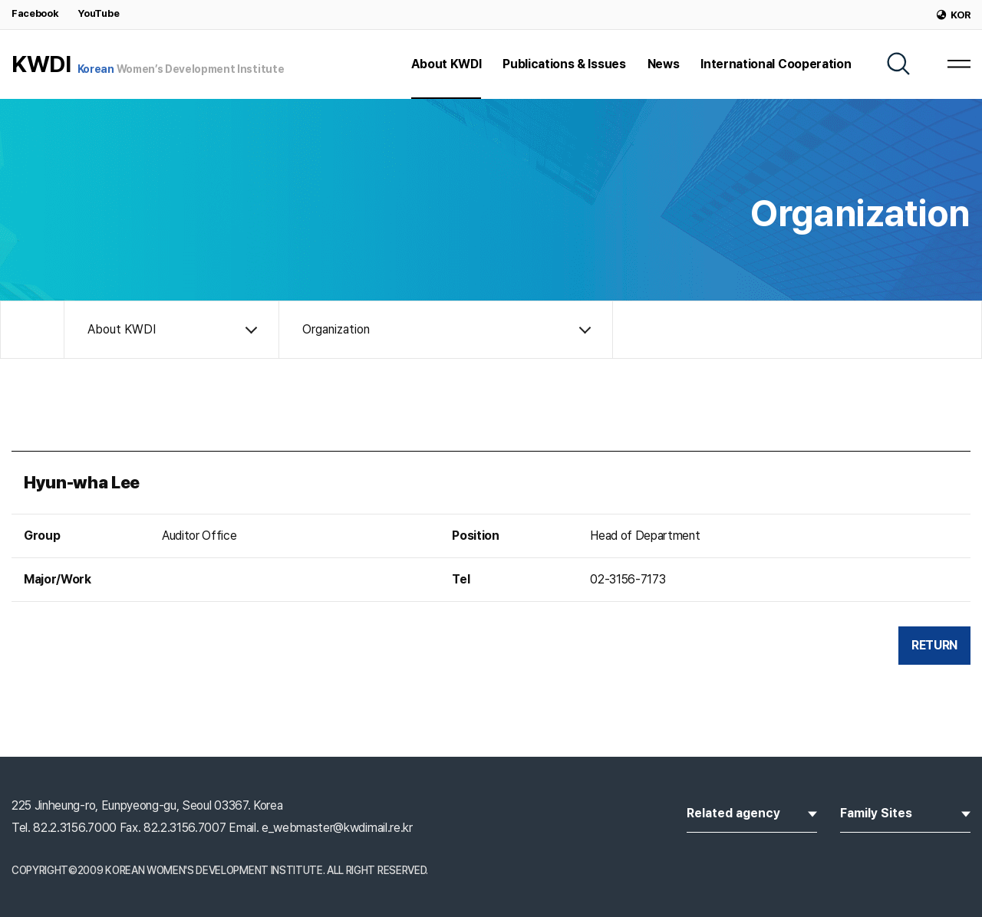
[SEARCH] (898, 63)
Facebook (35, 13)
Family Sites (905, 812)
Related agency (752, 812)
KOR (953, 15)
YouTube (98, 13)
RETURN (934, 645)
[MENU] (958, 63)
